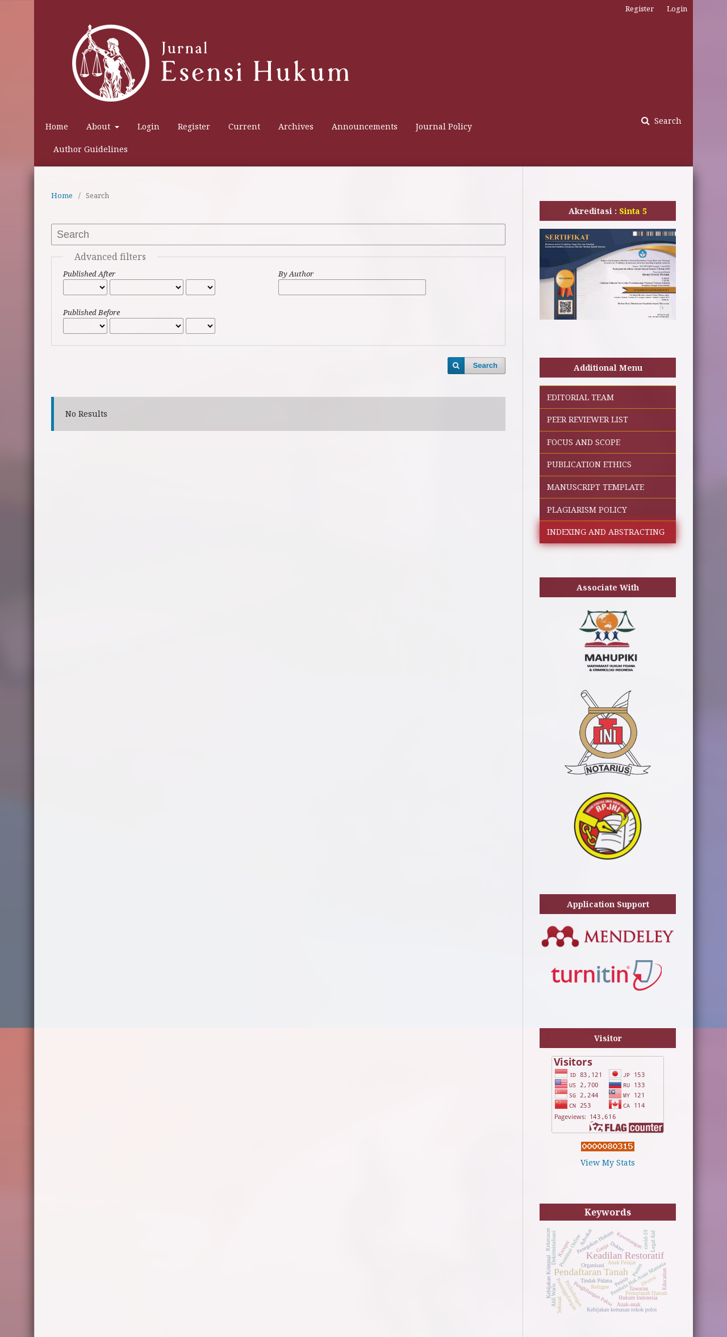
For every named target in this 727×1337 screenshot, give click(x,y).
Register (194, 126)
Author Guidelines (90, 149)
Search (667, 120)
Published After (89, 274)
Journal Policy (444, 126)
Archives (296, 126)
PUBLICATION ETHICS (589, 464)
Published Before (91, 312)
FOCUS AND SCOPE (583, 442)
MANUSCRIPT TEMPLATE (595, 486)
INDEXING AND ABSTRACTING (606, 531)
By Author (296, 274)
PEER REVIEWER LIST (587, 419)
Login (148, 126)
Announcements (365, 126)
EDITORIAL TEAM (580, 397)
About (99, 126)
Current (244, 126)
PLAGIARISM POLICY (587, 509)
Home (56, 126)
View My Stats (607, 1162)
